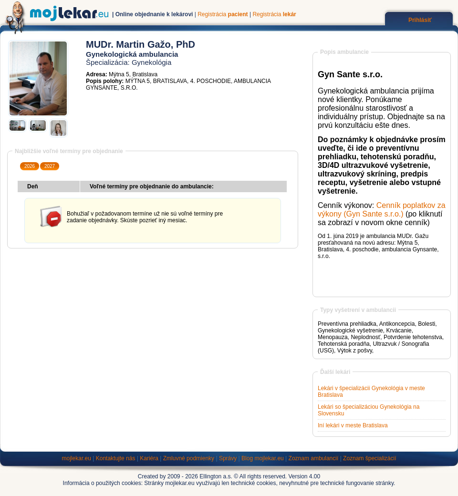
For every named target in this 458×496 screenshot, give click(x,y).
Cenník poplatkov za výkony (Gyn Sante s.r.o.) (382, 209)
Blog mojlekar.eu (262, 458)
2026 (29, 166)
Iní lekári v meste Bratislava (353, 425)
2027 (49, 166)
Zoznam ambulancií (314, 458)
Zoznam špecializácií (369, 458)
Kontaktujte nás (115, 458)
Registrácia (223, 14)
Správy (228, 458)
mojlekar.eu (76, 458)
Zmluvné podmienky (188, 458)
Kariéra (149, 458)
